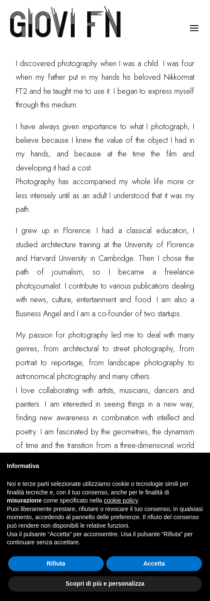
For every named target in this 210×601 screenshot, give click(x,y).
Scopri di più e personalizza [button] (105, 583)
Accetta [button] (154, 563)
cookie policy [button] (120, 500)
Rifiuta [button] (56, 563)
